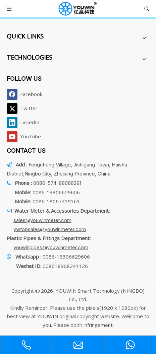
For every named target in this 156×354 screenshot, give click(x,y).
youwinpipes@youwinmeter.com (50, 247)
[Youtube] (26, 136)
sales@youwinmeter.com (42, 220)
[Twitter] (26, 108)
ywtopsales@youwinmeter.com (49, 229)
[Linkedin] (26, 122)
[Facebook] (26, 94)
